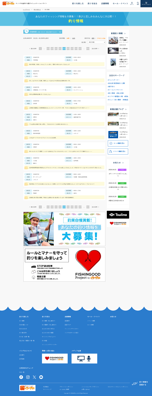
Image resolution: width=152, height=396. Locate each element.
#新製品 (125, 100)
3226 (76, 48)
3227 (80, 48)
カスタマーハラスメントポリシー (118, 387)
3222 (60, 48)
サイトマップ (47, 389)
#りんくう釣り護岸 (114, 100)
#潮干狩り (111, 87)
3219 (48, 48)
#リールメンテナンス (115, 90)
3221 (56, 48)
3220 (52, 48)
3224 (68, 48)
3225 (72, 48)
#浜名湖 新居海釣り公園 (116, 83)
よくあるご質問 (64, 389)
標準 (93, 38)
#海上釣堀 (120, 93)
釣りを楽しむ (37, 9)
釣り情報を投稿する (140, 383)
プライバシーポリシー (66, 387)
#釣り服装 (111, 93)
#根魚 (126, 96)
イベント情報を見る (117, 151)
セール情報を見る (117, 143)
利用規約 (46, 387)
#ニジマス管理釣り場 (115, 96)
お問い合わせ (86, 389)
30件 (73, 38)
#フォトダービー (114, 80)
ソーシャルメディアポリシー (90, 387)
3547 (87, 48)
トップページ (26, 9)
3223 (64, 48)
